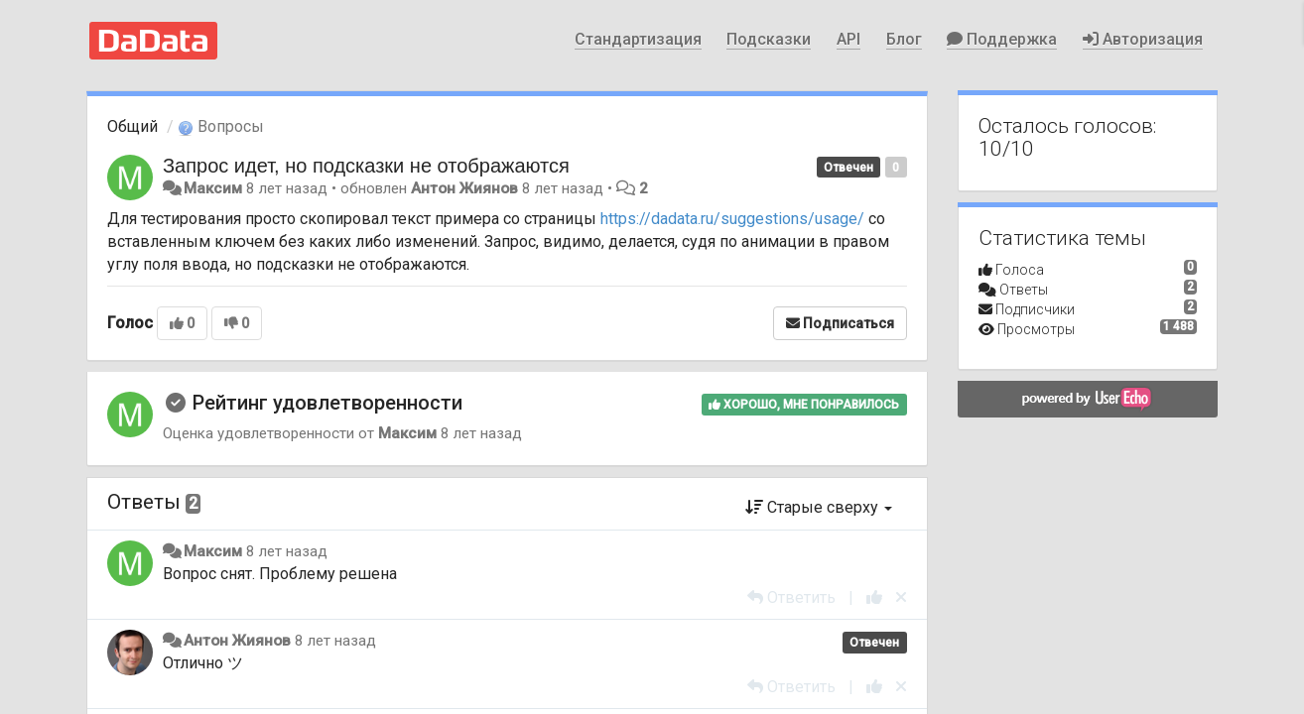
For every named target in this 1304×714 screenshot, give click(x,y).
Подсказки (768, 39)
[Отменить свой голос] (901, 597)
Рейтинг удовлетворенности (327, 403)
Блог (904, 39)
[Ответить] (791, 597)
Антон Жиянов (464, 188)
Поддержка (1002, 39)
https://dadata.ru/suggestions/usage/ (732, 218)
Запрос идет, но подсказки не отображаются (366, 166)
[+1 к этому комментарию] (874, 597)
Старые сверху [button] (818, 507)
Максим (213, 188)
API (848, 39)
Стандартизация (638, 39)
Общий (132, 126)
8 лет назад (286, 551)
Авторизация (1143, 39)
